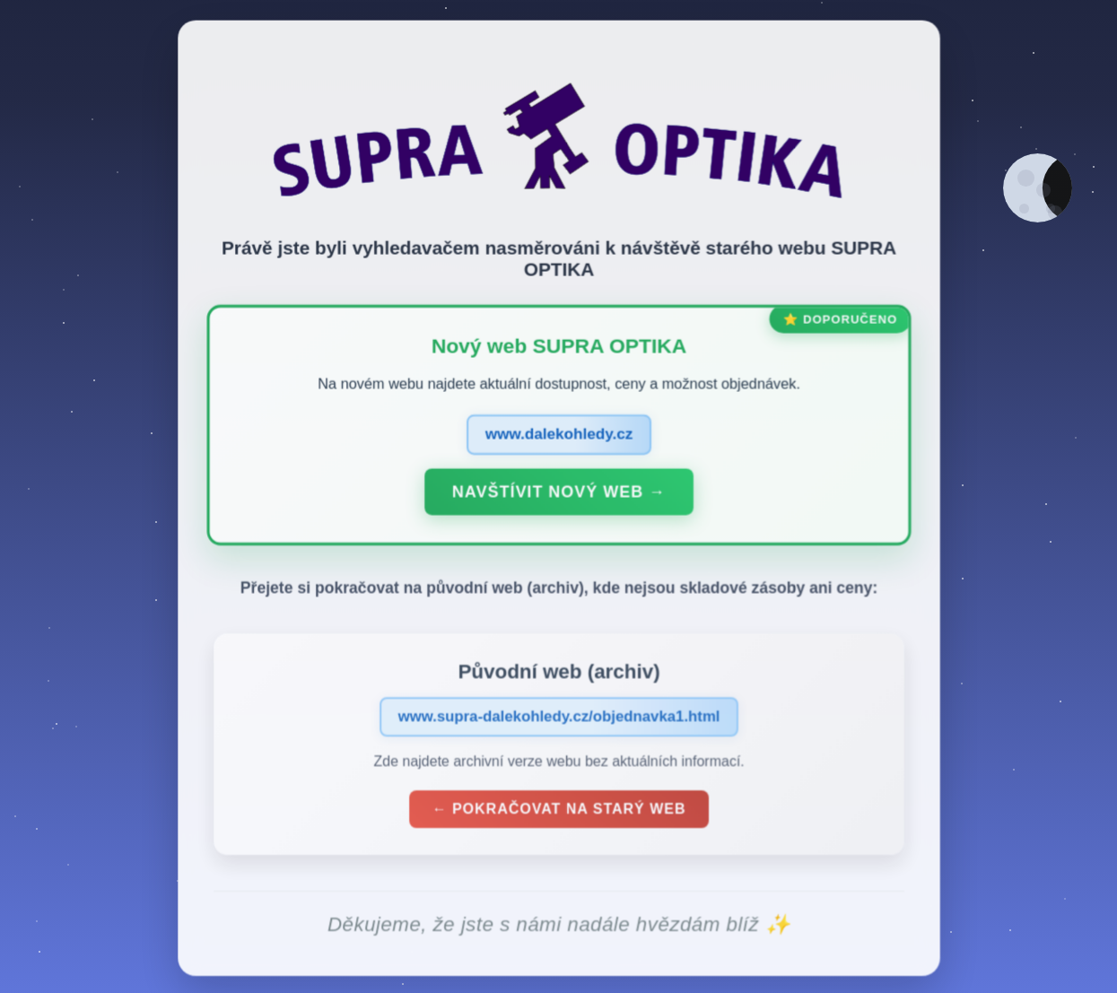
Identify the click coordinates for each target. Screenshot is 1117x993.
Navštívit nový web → (558, 498)
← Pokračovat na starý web (558, 815)
